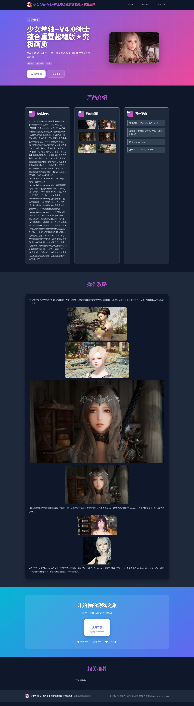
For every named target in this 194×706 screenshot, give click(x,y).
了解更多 (57, 74)
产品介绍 (130, 4)
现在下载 (161, 4)
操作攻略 (145, 4)
